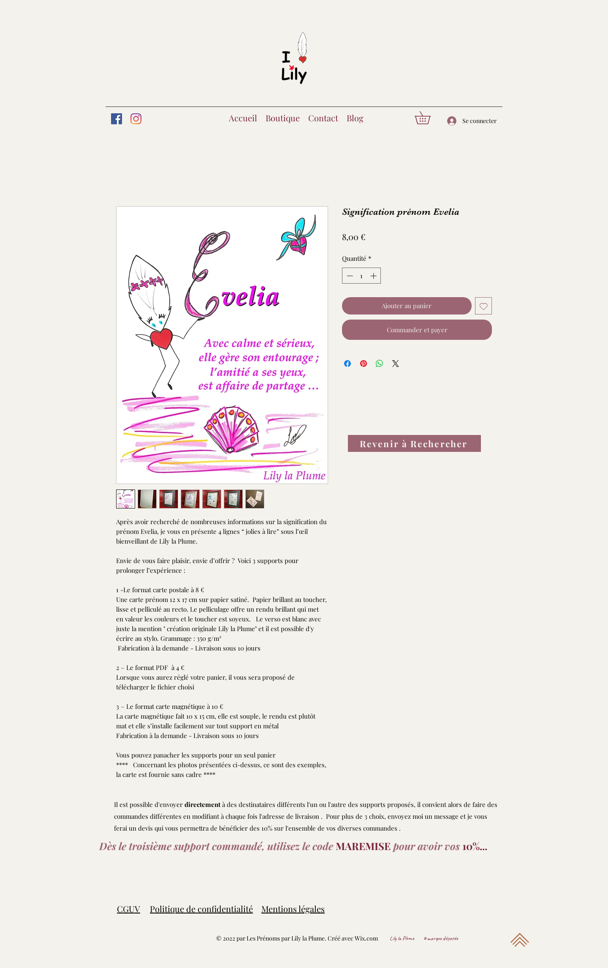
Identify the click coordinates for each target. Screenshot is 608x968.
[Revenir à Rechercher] (414, 443)
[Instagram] (135, 118)
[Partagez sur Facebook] (347, 363)
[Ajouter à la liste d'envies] (483, 305)
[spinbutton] (362, 276)
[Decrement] (349, 276)
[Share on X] (396, 363)
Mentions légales (293, 908)
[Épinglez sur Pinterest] (363, 363)
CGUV (128, 908)
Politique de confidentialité (201, 908)
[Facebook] (116, 118)
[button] (429, 117)
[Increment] (374, 276)
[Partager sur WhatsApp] (380, 363)
